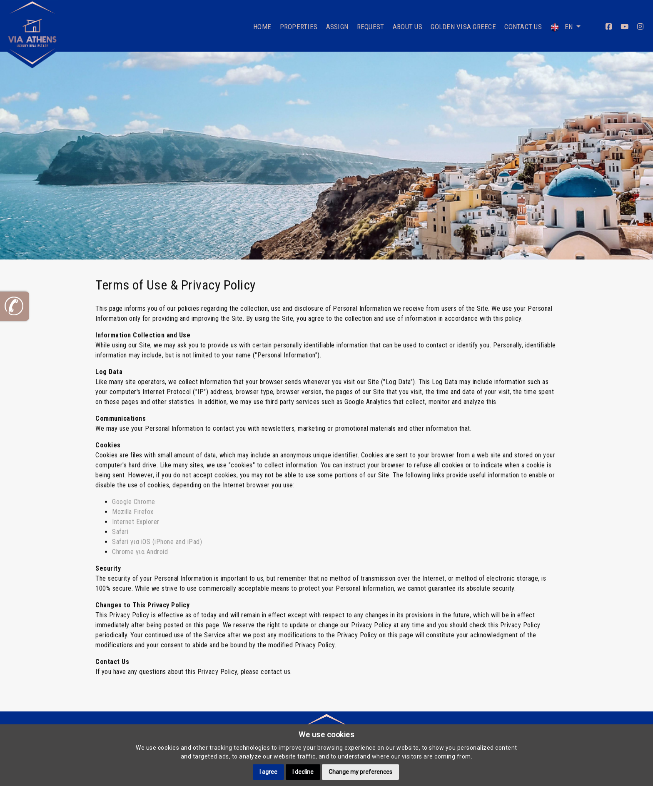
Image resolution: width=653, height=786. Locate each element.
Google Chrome (133, 498)
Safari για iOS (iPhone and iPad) (157, 538)
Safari (120, 528)
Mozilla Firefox (133, 508)
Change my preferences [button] (360, 772)
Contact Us (523, 26)
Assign (337, 26)
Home (262, 26)
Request (370, 26)
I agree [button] (268, 772)
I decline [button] (303, 772)
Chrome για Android (140, 548)
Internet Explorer (136, 518)
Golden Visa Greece (463, 26)
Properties (299, 26)
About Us (407, 26)
